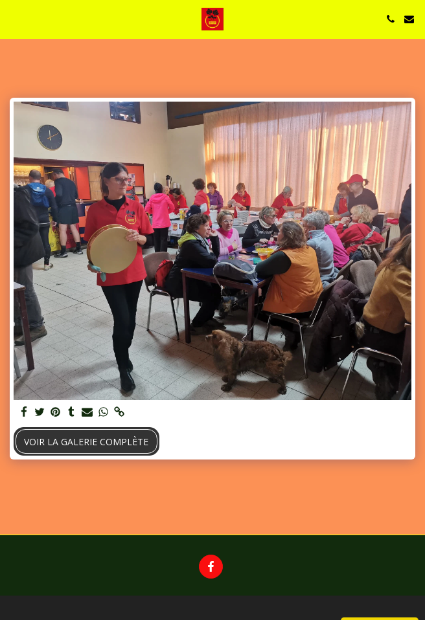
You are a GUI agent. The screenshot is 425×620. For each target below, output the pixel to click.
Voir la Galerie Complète (86, 442)
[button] (14, 18)
